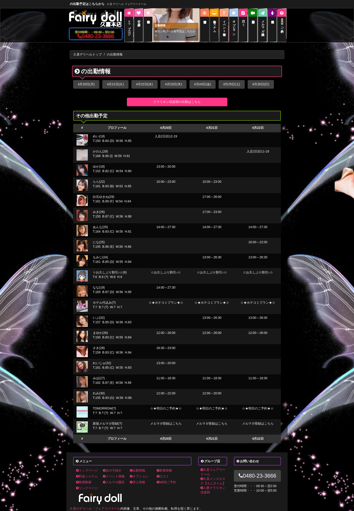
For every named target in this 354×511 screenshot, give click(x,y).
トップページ (87, 470)
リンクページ (87, 488)
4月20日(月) (86, 84)
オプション (139, 476)
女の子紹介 (112, 470)
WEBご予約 (166, 482)
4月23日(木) (173, 84)
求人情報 (137, 482)
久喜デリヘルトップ (87, 54)
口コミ (163, 476)
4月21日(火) (115, 84)
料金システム (87, 476)
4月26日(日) (260, 84)
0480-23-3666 (95, 36)
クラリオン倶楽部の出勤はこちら (177, 102)
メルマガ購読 (114, 482)
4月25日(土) (231, 84)
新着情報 (164, 470)
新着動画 (83, 482)
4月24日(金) (202, 84)
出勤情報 (137, 470)
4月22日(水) (144, 84)
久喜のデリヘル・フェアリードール (95, 508)
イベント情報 (114, 476)
